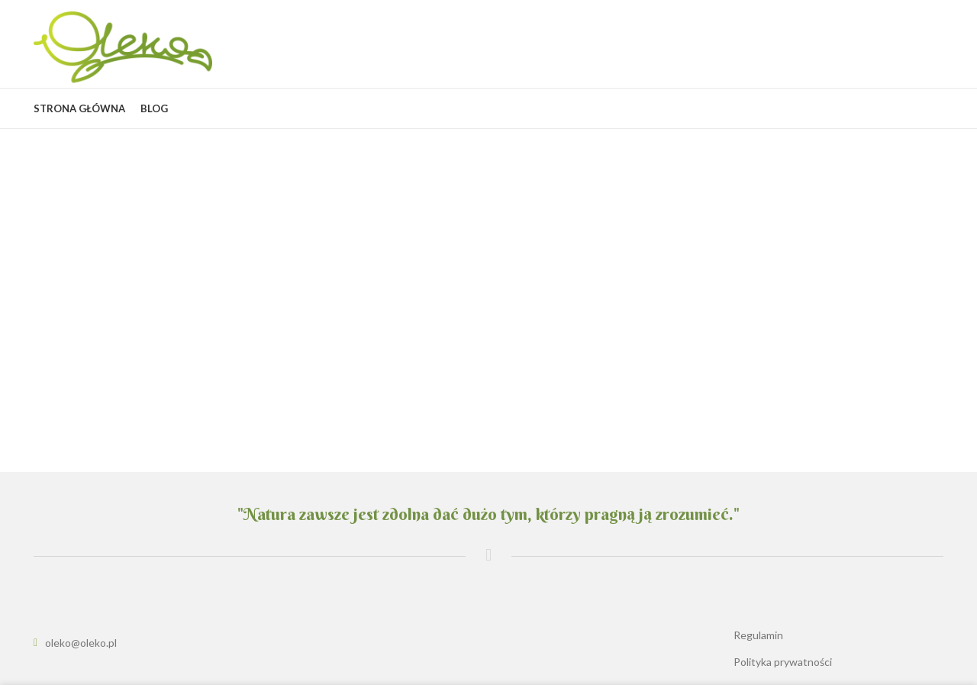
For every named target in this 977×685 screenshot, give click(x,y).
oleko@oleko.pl (81, 642)
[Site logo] (123, 46)
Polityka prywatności (783, 661)
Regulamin (758, 634)
